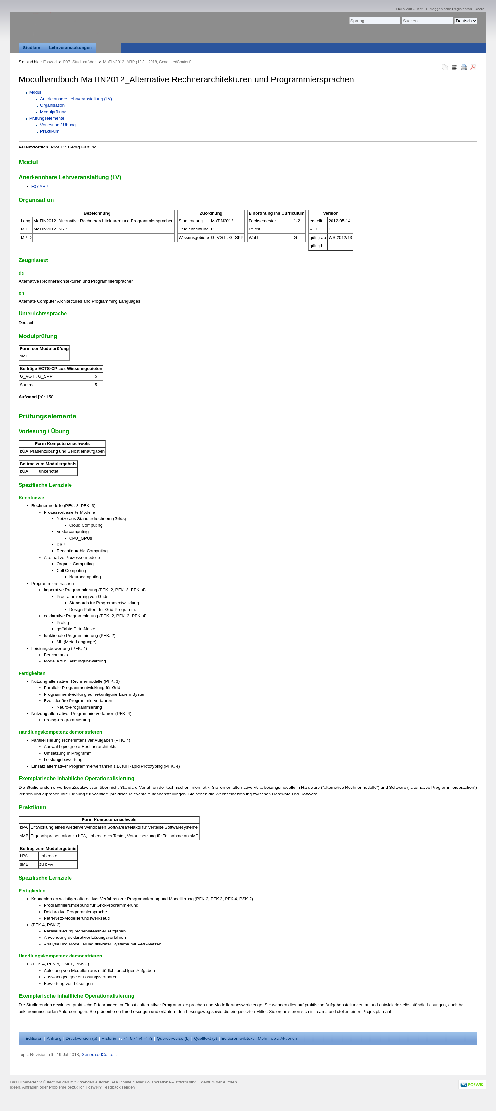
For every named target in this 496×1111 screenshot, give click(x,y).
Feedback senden (118, 1087)
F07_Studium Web (79, 62)
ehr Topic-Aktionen (277, 1038)
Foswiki (50, 62)
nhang (54, 1038)
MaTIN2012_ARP (119, 62)
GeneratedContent (174, 62)
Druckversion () (81, 1038)
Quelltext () (205, 1038)
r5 (131, 1038)
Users (479, 9)
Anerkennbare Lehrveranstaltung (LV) (76, 99)
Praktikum (49, 131)
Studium (31, 47)
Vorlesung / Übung (58, 124)
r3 (150, 1038)
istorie (109, 1038)
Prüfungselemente (47, 118)
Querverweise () (173, 1038)
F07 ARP (40, 186)
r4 (140, 1038)
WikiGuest (414, 9)
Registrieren (462, 9)
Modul (35, 92)
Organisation (52, 105)
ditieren (34, 1038)
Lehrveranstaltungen (70, 47)
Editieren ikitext (237, 1038)
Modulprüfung (53, 112)
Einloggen (434, 9)
